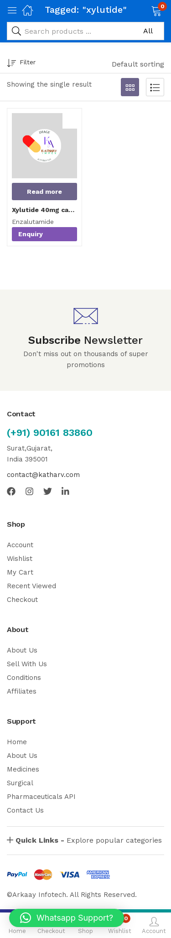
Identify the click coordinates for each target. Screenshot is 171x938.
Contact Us (25, 810)
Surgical (20, 783)
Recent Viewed (31, 586)
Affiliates (21, 691)
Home (17, 742)
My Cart (20, 572)
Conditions (24, 678)
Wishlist (19, 559)
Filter (21, 63)
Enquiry (30, 234)
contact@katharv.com (43, 475)
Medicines (23, 769)
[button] (145, 10)
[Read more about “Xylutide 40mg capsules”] (44, 191)
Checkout (22, 600)
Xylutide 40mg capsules (44, 209)
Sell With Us (27, 664)
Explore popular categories (89, 840)
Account (20, 545)
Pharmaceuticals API (41, 797)
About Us (22, 650)
